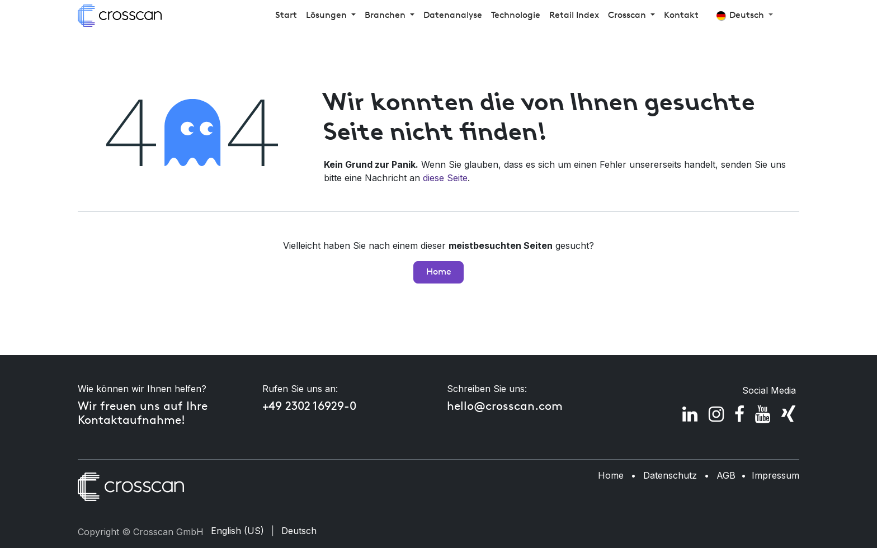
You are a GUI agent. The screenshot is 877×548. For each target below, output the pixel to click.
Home (438, 272)
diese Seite (445, 177)
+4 (268, 407)
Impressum (775, 475)
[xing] (788, 414)
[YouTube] (762, 414)
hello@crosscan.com (505, 407)
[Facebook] (739, 414)
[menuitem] (286, 15)
